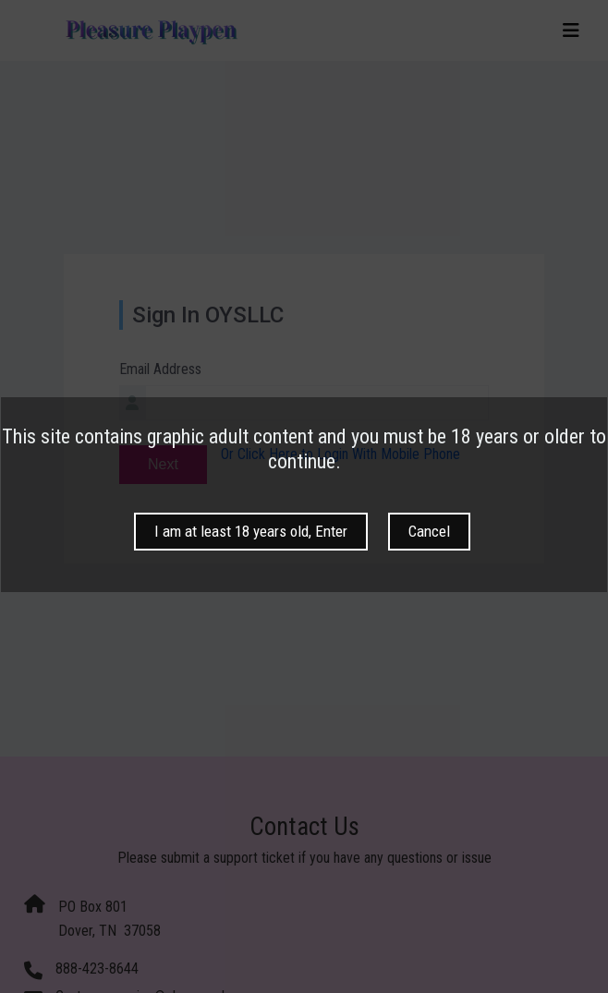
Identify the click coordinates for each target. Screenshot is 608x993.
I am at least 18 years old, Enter (250, 531)
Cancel (429, 531)
